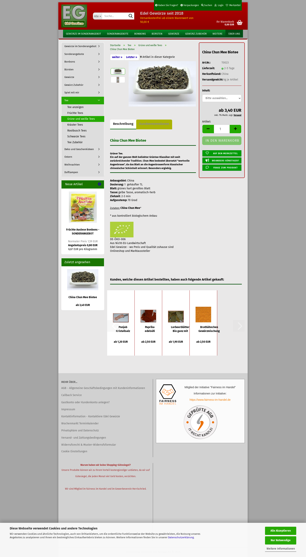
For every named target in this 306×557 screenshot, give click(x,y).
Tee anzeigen (75, 107)
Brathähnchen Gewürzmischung (209, 329)
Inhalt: (206, 90)
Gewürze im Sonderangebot (83, 33)
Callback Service (71, 395)
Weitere (217, 33)
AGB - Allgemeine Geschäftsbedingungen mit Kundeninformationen (103, 388)
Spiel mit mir (71, 92)
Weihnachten (72, 164)
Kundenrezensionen (154, 124)
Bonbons (140, 33)
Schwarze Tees (76, 136)
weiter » (117, 57)
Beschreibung (123, 124)
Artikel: (206, 121)
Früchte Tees (75, 113)
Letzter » (131, 57)
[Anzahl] (222, 129)
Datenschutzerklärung (181, 537)
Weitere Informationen (281, 548)
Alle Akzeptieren (280, 530)
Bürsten (157, 33)
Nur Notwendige (281, 540)
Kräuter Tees (75, 124)
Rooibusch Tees (77, 130)
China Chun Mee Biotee (82, 297)
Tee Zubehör (75, 142)
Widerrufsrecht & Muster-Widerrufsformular (88, 444)
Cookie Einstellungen (74, 451)
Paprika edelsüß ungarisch (149, 329)
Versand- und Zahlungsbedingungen (83, 437)
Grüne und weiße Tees (81, 119)
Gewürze (173, 33)
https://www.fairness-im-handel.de (209, 399)
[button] (208, 129)
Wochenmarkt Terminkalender (80, 423)
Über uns (234, 33)
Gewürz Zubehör (196, 33)
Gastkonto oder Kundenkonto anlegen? (85, 402)
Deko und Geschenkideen (79, 149)
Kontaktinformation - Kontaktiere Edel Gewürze (90, 416)
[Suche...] (97, 16)
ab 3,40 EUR (83, 305)
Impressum (68, 409)
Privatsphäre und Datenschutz (80, 430)
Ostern (68, 156)
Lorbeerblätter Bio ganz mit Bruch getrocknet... (180, 329)
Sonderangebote (117, 33)
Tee (66, 100)
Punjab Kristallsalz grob (123, 329)
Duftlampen (71, 172)
